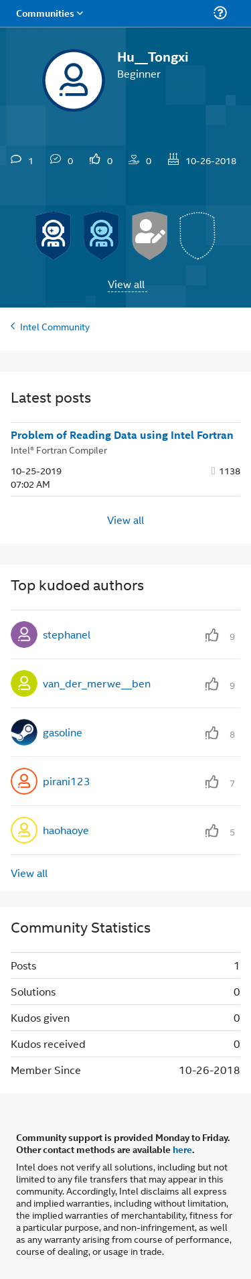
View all (126, 283)
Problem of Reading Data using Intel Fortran (122, 434)
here (182, 1149)
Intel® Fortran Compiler (59, 449)
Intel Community (55, 326)
